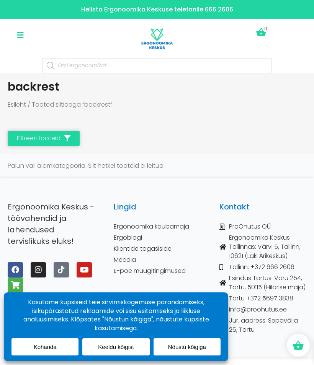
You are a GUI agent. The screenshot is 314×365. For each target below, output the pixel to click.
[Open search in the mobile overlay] (157, 65)
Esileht (17, 104)
